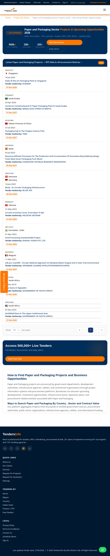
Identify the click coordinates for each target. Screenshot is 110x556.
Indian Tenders (25, 2)
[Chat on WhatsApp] (102, 549)
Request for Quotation (12, 477)
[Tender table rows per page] (16, 330)
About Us (7, 462)
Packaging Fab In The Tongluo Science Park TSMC (24, 132)
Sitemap (6, 480)
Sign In (65, 2)
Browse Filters (4, 281)
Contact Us (56, 2)
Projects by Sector (22, 17)
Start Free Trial (15, 358)
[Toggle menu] (104, 10)
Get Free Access (56, 42)
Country (6, 501)
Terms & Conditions (11, 529)
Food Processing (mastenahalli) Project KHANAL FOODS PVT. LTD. (25, 239)
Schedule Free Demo (98, 2)
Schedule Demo (9, 536)
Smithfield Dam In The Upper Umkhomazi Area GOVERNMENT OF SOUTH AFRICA (29, 315)
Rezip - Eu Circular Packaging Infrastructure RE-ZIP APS (25, 189)
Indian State (8, 505)
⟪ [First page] (79, 329)
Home (8, 17)
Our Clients (7, 465)
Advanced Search (10, 2)
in (5, 448)
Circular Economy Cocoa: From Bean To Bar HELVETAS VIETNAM (24, 214)
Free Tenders (8, 512)
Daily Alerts (54, 48)
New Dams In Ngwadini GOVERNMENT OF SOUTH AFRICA (29, 289)
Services (46, 2)
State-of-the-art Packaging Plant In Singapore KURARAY (25, 82)
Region (6, 497)
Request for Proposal (12, 473)
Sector (5, 493)
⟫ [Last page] (101, 329)
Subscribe (37, 2)
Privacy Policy (8, 525)
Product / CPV (8, 508)
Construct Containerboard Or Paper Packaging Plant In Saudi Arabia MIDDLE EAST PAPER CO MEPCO (36, 107)
